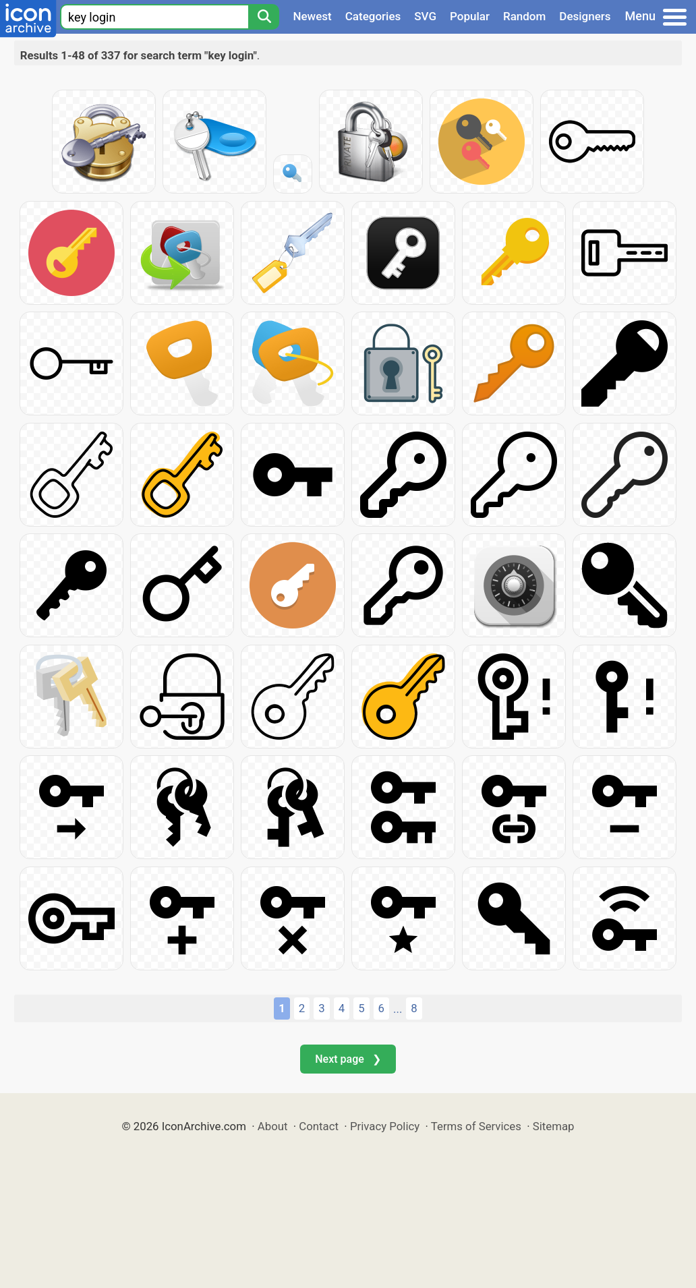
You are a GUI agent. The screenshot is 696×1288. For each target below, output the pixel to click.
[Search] (263, 17)
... (397, 1009)
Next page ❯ (347, 1059)
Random (524, 16)
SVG (425, 16)
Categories (373, 16)
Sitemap (554, 1126)
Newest (312, 16)
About (273, 1126)
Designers (584, 16)
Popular (470, 16)
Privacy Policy (384, 1126)
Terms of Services (476, 1126)
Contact (319, 1126)
